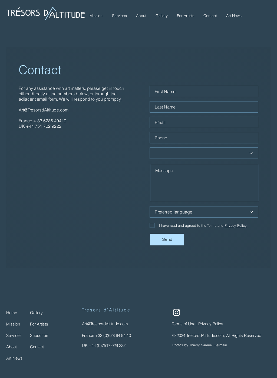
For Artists (39, 324)
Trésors (91, 310)
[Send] (167, 239)
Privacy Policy (211, 323)
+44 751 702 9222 (43, 126)
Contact (40, 69)
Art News (14, 358)
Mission (13, 324)
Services (14, 335)
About (11, 346)
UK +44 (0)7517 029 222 (104, 345)
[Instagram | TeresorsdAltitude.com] (176, 312)
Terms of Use (184, 323)
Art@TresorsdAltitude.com (43, 110)
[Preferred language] (204, 212)
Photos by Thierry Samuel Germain (199, 345)
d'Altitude (116, 310)
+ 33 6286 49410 (49, 120)
